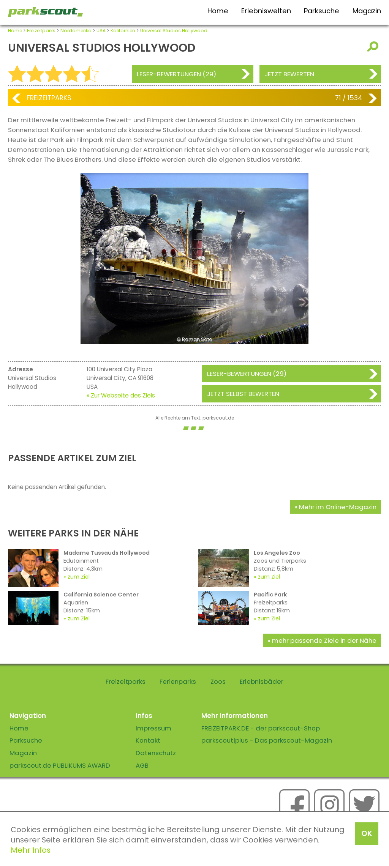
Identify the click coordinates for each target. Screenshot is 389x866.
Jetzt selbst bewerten (243, 393)
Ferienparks (178, 681)
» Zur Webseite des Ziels (121, 395)
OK (366, 833)
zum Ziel (79, 576)
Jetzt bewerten (289, 74)
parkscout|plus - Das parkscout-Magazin (266, 740)
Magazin (367, 11)
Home (217, 11)
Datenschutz (156, 752)
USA (101, 30)
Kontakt (148, 740)
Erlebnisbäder (261, 681)
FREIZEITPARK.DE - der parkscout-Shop (260, 728)
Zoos (218, 681)
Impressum (153, 728)
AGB (142, 765)
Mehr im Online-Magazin (337, 506)
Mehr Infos (31, 850)
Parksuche (321, 11)
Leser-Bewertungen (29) (176, 74)
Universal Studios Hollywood (173, 30)
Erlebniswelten (266, 11)
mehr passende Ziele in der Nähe (324, 640)
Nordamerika (76, 30)
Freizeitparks (41, 30)
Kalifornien (123, 30)
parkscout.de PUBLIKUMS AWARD (59, 765)
